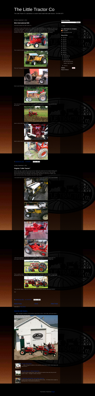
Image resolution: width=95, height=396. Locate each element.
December (66, 56)
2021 (64, 39)
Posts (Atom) (23, 306)
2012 (64, 52)
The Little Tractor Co (34, 9)
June (65, 65)
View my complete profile (66, 32)
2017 (64, 43)
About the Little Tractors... (21, 311)
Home (36, 303)
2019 (64, 41)
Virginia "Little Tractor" (22, 168)
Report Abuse (65, 69)
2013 (64, 50)
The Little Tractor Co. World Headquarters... (30, 371)
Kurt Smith (65, 30)
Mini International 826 (21, 23)
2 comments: (28, 161)
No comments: (28, 299)
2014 (64, 48)
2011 (64, 54)
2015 (64, 46)
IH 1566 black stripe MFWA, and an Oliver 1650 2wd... (33, 378)
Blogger (53, 391)
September (66, 59)
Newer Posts (18, 303)
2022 (64, 37)
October (66, 57)
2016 (64, 45)
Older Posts (54, 303)
